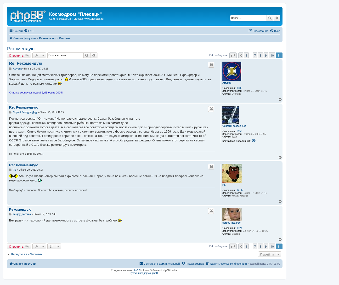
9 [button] (266, 55)
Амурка (226, 82)
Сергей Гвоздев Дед (234, 126)
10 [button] (272, 55)
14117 (240, 190)
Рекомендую (20, 48)
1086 (239, 88)
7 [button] (255, 55)
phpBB (136, 270)
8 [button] (260, 55)
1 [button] (246, 55)
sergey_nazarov (231, 222)
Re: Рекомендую (25, 63)
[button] (233, 55)
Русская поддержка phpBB (144, 273)
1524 (239, 228)
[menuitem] (29, 31)
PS (224, 185)
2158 (239, 131)
